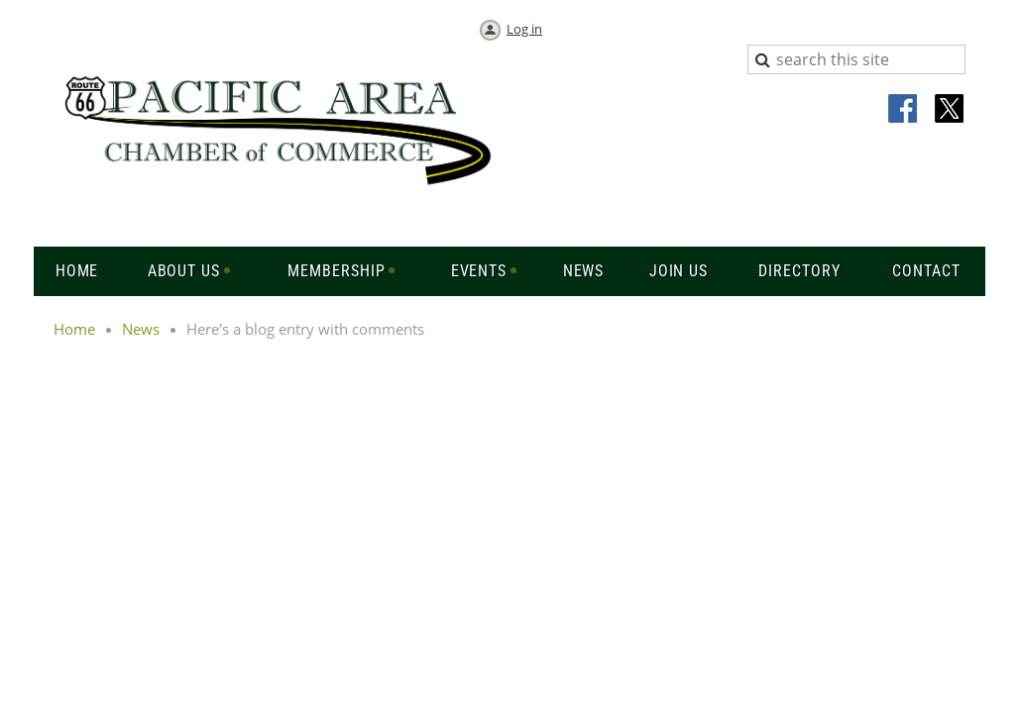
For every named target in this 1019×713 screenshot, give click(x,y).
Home (74, 329)
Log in (524, 29)
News (141, 329)
